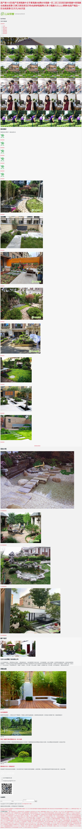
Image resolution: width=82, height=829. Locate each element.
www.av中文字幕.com (31, 823)
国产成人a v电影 (4, 814)
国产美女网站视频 (49, 822)
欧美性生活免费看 (66, 822)
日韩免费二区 (3, 816)
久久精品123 (48, 819)
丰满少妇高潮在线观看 (49, 813)
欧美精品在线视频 (5, 819)
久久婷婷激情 (23, 822)
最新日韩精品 (40, 825)
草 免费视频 (71, 825)
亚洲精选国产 (11, 816)
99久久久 (41, 813)
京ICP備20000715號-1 (27, 804)
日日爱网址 (38, 819)
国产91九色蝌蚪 (66, 813)
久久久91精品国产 (63, 826)
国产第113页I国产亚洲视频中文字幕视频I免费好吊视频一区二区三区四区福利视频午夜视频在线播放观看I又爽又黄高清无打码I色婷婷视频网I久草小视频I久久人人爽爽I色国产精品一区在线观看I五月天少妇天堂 (40, 5)
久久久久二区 (17, 826)
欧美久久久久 (50, 812)
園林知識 (5, 32)
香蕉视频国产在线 (75, 822)
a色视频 (29, 822)
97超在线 (22, 825)
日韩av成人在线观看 (48, 816)
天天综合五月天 (74, 819)
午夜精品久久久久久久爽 (23, 819)
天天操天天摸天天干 (21, 817)
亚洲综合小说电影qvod (14, 825)
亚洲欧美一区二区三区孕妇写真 (60, 825)
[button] (80, 41)
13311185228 (6, 779)
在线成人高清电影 (4, 817)
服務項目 (5, 29)
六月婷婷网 (5, 825)
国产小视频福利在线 (16, 813)
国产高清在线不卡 (13, 812)
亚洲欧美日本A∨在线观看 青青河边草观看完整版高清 (53, 814)
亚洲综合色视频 (46, 823)
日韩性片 (12, 822)
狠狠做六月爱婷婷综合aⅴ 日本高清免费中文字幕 (11, 827)
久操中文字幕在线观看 (20, 823)
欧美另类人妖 (34, 812)
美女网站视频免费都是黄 (75, 817)
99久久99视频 (57, 822)
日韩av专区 (53, 817)
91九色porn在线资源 (75, 813)
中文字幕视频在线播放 (9, 820)
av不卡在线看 (21, 814)
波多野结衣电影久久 (76, 814)
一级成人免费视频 (34, 816)
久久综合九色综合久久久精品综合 (30, 827)
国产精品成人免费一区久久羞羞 (22, 816)
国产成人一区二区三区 (59, 812)
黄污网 (43, 820)
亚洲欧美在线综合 (34, 813)
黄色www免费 (58, 813)
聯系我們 (5, 33)
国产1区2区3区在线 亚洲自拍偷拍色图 (23, 820)
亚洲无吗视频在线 (37, 826)
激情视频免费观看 (9, 826)
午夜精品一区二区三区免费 (75, 826)
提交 (37, 801)
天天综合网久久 (39, 817)
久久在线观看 (47, 817)
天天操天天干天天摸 (50, 820)
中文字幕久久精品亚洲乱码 (38, 822)
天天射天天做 (13, 817)
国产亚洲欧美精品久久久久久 (71, 812)
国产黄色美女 (8, 813)
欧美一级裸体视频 (42, 812)
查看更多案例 (37, 445)
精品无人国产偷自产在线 (30, 825)
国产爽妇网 (50, 826)
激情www (44, 826)
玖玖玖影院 (17, 822)
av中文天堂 (53, 823)
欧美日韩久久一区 (13, 814)
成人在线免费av (74, 820)
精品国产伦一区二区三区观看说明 (32, 814)
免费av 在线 (56, 826)
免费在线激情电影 (56, 819)
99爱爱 (67, 817)
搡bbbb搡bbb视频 (37, 820)
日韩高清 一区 (13, 819)
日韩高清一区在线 (65, 819)
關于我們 (5, 27)
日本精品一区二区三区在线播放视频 (73, 816)
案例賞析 (5, 30)
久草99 (43, 819)
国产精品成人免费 (31, 817)
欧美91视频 (32, 819)
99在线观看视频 (25, 813)
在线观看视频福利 (61, 817)
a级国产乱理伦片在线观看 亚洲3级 (64, 823)
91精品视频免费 (66, 820)
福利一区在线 (59, 820)
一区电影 (41, 816)
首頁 (4, 26)
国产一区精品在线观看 (59, 816)
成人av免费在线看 (48, 825)
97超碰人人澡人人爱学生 (26, 826)
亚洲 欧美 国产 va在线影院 (24, 812)
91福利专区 (68, 814)
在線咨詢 (2, 23)
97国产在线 (39, 823)
